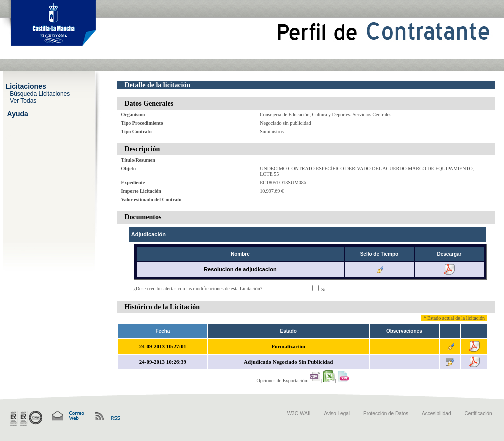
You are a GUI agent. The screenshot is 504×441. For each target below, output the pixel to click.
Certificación (478, 413)
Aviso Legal (337, 413)
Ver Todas (23, 100)
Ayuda (17, 113)
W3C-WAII (299, 413)
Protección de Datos (385, 413)
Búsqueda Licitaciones (40, 93)
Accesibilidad (436, 413)
